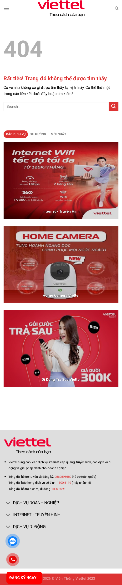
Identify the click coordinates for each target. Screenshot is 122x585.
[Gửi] (113, 106)
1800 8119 (64, 482)
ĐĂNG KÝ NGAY (22, 577)
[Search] (116, 8)
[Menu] (6, 8)
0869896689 (63, 476)
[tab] (16, 134)
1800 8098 (58, 489)
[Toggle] (8, 503)
